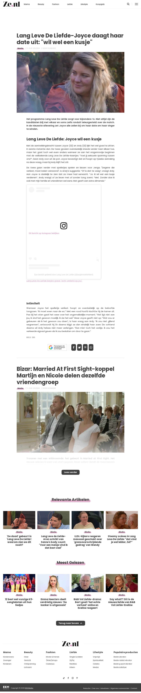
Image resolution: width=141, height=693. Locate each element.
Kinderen (7, 664)
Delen (70, 347)
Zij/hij (72, 660)
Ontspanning (30, 664)
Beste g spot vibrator (123, 664)
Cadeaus (50, 664)
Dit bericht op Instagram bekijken (44, 233)
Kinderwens (8, 657)
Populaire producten (126, 652)
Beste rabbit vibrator (123, 660)
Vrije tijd (96, 657)
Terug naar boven (69, 626)
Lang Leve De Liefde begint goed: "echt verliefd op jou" (54, 280)
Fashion (55, 4)
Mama (27, 4)
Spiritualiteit (98, 660)
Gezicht (27, 660)
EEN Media (29, 688)
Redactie (86, 688)
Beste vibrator (120, 657)
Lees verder (71, 473)
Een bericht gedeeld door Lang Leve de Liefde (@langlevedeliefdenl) (63, 275)
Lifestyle (84, 4)
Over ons (95, 688)
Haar (26, 657)
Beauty (41, 4)
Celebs (96, 664)
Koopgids (100, 4)
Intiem (72, 667)
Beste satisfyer (120, 667)
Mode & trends (52, 657)
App (94, 347)
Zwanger (7, 660)
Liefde (70, 4)
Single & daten (76, 657)
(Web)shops (51, 660)
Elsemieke (52, 48)
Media (20, 48)
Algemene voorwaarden (120, 688)
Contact (134, 688)
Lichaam (28, 667)
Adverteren (105, 688)
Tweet (78, 347)
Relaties (73, 664)
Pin (86, 347)
